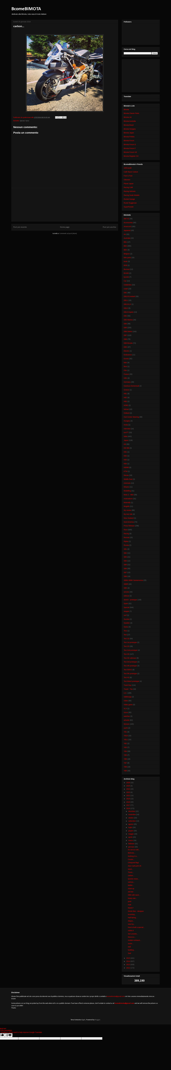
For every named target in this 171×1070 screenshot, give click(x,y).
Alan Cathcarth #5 (134, 866)
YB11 (126, 740)
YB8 (125, 767)
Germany (127, 382)
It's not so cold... (134, 850)
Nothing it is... (133, 856)
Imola (126, 425)
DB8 (125, 339)
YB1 (125, 732)
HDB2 (126, 405)
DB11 (126, 300)
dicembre (131, 811)
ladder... (131, 885)
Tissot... (131, 872)
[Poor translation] (8, 1035)
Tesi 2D (126, 646)
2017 (128, 805)
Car (125, 281)
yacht (126, 728)
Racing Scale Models (131, 195)
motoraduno (128, 499)
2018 (128, 802)
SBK (125, 588)
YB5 (125, 755)
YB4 (125, 751)
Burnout (127, 269)
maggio (131, 834)
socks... (130, 943)
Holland (126, 413)
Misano (126, 487)
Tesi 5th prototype (130, 673)
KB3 (125, 460)
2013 (128, 964)
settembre (132, 821)
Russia (126, 545)
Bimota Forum (129, 141)
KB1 (125, 452)
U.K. (125, 693)
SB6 (125, 568)
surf (125, 615)
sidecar (126, 596)
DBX (125, 347)
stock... (130, 869)
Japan (126, 440)
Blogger (97, 1020)
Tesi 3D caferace (130, 658)
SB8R (126, 584)
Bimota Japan (129, 133)
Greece (126, 390)
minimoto (127, 483)
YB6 (125, 759)
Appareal (127, 230)
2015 (128, 958)
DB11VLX (127, 304)
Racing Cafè (128, 187)
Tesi (125, 635)
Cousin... (131, 859)
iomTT (126, 432)
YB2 (125, 743)
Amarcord (127, 226)
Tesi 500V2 (128, 670)
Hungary (127, 421)
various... (131, 882)
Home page (64, 227)
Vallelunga (127, 697)
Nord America (129, 522)
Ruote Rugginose (130, 203)
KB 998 (126, 448)
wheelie (126, 720)
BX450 (126, 273)
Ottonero (127, 180)
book (125, 261)
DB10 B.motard (129, 296)
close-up (131, 888)
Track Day (127, 685)
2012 (128, 968)
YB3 (125, 747)
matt (129, 905)
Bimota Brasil (128, 125)
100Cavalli (127, 168)
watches (127, 716)
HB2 (125, 397)
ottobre (131, 818)
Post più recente (20, 227)
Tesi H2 (126, 677)
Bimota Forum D (130, 144)
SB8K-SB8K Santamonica (133, 580)
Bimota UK (128, 117)
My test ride (128, 514)
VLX (125, 708)
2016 (128, 808)
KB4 (125, 464)
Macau (126, 475)
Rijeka (126, 541)
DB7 (125, 335)
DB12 (126, 308)
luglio (130, 827)
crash (126, 289)
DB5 (125, 328)
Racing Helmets (129, 191)
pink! (129, 901)
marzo (130, 840)
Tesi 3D (126, 654)
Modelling (127, 491)
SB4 (125, 561)
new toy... (131, 924)
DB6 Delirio (128, 331)
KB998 (126, 467)
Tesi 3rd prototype (130, 662)
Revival (126, 537)
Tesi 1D (126, 639)
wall (129, 947)
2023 (128, 792)
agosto (131, 824)
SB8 (125, 576)
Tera (125, 631)
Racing (126, 534)
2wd (129, 953)
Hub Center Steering (131, 417)
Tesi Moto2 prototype (131, 681)
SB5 (125, 565)
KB (125, 444)
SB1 (125, 549)
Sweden (127, 623)
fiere (125, 366)
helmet (126, 409)
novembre (132, 814)
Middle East (128, 479)
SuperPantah (128, 207)
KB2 (125, 456)
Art (125, 234)
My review (127, 510)
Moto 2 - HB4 (128, 495)
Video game (128, 705)
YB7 (125, 763)
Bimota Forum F (130, 148)
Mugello (127, 506)
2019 (128, 799)
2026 (128, 783)
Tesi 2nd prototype (130, 650)
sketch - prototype (130, 600)
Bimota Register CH (131, 156)
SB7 (125, 572)
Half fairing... (132, 918)
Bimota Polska (129, 137)
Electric (126, 351)
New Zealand (129, 518)
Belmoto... (131, 853)
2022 (128, 795)
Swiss (126, 627)
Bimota (126, 109)
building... (131, 950)
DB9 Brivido (128, 343)
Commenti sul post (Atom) (68, 233)
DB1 (125, 293)
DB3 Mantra (128, 320)
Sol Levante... (133, 934)
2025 (128, 786)
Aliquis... (131, 921)
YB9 (125, 771)
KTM (125, 471)
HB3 (125, 401)
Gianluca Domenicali (131, 386)
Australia (127, 238)
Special (22, 121)
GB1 (125, 378)
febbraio (131, 844)
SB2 (125, 553)
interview (127, 429)
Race (126, 530)
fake (125, 363)
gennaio (131, 847)
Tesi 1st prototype (130, 642)
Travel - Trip (128, 689)
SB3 (125, 557)
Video (126, 701)
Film (125, 370)
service (126, 592)
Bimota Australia (130, 121)
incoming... (132, 914)
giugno (131, 831)
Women (126, 724)
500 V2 (126, 219)
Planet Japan (128, 184)
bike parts (127, 257)
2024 (128, 789)
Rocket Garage (129, 199)
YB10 (126, 736)
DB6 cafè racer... (134, 895)
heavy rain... (132, 898)
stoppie (126, 611)
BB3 (125, 246)
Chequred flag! (133, 863)
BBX (125, 250)
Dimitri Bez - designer (136, 911)
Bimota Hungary (130, 129)
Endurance (128, 355)
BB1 (125, 242)
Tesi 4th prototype (130, 666)
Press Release (129, 526)
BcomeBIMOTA (26, 9)
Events (126, 359)
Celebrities (128, 285)
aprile (130, 837)
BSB (125, 265)
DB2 (125, 316)
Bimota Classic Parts (131, 113)
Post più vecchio (109, 227)
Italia (125, 436)
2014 (128, 961)
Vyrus (27, 121)
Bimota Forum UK (130, 152)
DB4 (125, 324)
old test (130, 892)
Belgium (127, 254)
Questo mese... (133, 879)
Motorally (127, 502)
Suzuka (126, 619)
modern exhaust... (134, 940)
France (126, 374)
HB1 (125, 394)
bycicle (126, 277)
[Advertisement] (65, 205)
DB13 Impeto (128, 312)
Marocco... (132, 937)
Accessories (128, 223)
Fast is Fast (128, 176)
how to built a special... (136, 927)
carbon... (131, 875)
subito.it (131, 930)
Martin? (130, 908)
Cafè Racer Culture (131, 172)
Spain (126, 603)
